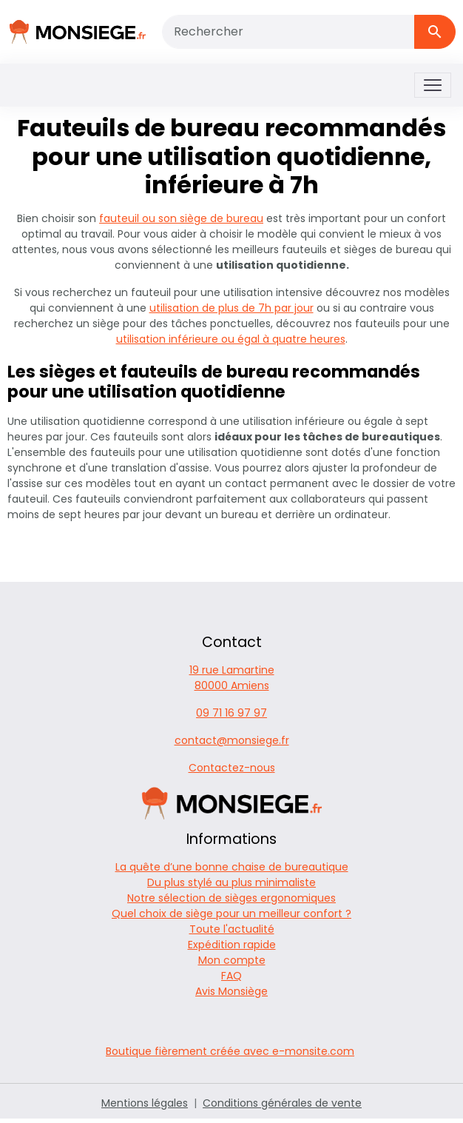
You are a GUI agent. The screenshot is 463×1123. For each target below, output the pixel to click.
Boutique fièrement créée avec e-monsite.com (230, 1051)
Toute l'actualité (231, 929)
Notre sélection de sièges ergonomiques (231, 898)
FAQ (231, 975)
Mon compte (232, 960)
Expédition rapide (232, 944)
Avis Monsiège (231, 991)
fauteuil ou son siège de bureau (181, 218)
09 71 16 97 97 (231, 712)
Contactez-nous (232, 767)
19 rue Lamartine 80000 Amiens (231, 678)
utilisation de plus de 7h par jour (231, 308)
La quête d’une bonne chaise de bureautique (231, 866)
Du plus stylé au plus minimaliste (231, 882)
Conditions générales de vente (282, 1103)
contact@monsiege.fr (232, 740)
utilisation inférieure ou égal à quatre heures (230, 339)
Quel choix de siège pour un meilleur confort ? (231, 913)
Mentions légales (144, 1103)
